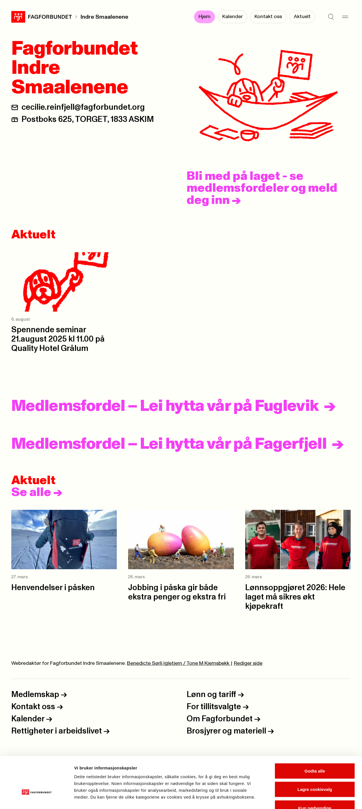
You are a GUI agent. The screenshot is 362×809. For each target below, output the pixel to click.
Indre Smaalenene (104, 17)
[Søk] (331, 17)
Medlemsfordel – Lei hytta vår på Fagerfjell (169, 444)
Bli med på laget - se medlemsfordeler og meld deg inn (262, 188)
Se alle (37, 493)
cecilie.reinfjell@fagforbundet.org (83, 107)
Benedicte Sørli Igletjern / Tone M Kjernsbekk (178, 663)
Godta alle (315, 734)
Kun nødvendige (314, 771)
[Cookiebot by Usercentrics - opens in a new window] (36, 798)
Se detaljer (304, 797)
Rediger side (248, 663)
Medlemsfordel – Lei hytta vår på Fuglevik (165, 406)
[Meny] (345, 17)
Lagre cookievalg (315, 753)
